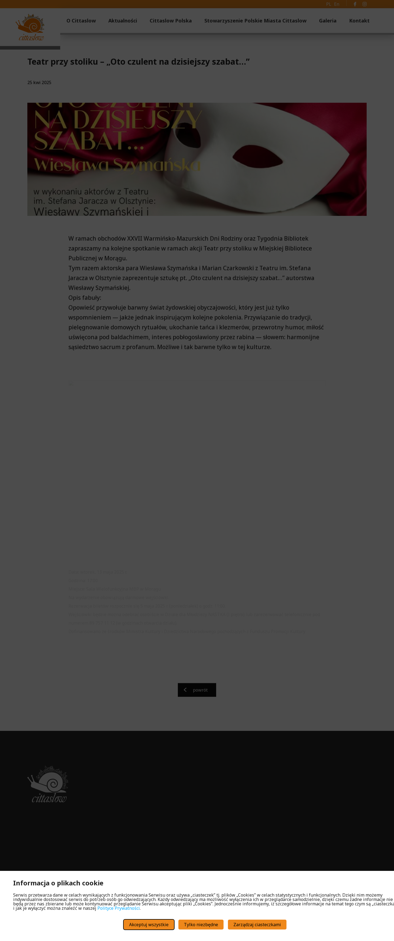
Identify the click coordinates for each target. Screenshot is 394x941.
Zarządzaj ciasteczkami (257, 925)
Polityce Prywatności (118, 908)
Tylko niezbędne (201, 925)
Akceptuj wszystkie (149, 925)
